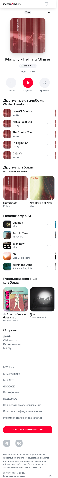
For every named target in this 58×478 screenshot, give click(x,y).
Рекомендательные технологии (22, 418)
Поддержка (10, 399)
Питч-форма (11, 392)
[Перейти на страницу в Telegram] (6, 443)
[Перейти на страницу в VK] (19, 443)
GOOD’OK (9, 387)
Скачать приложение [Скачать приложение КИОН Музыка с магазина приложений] (28, 429)
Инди (23, 71)
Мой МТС (8, 380)
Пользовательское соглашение (22, 405)
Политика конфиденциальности (22, 411)
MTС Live (8, 367)
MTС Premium (11, 374)
